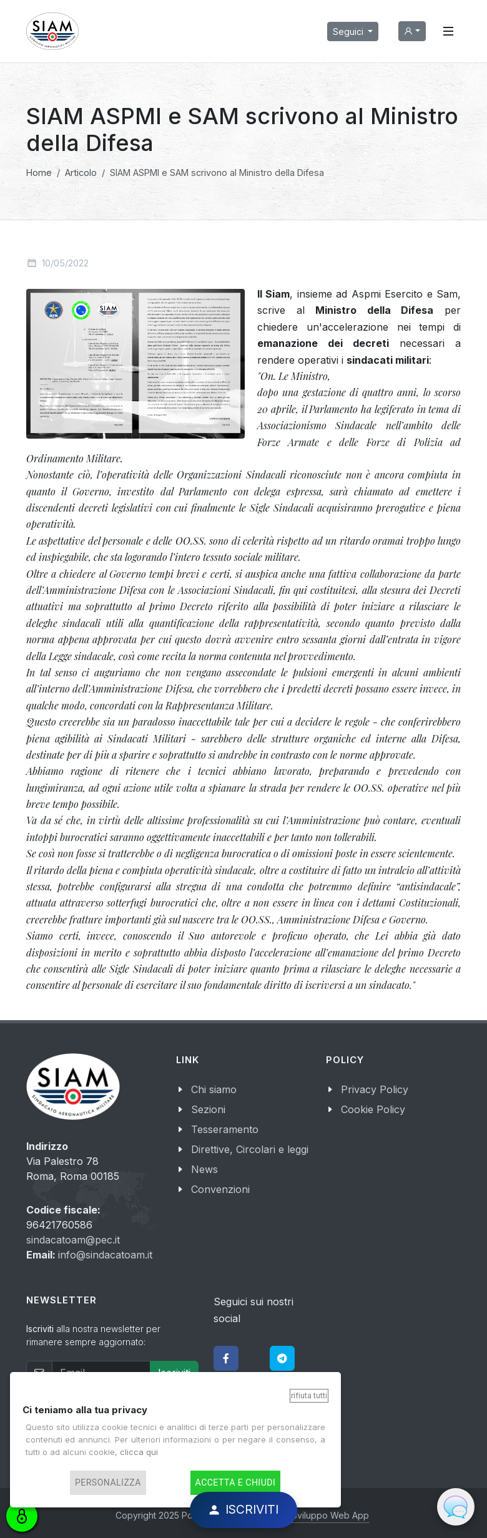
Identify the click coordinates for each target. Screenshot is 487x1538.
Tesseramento (224, 1129)
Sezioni (208, 1109)
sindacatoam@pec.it (73, 1240)
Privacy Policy (374, 1089)
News (204, 1169)
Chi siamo (214, 1089)
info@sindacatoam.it (105, 1254)
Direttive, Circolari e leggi (249, 1149)
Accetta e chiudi (235, 1483)
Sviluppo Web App (330, 1515)
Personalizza (108, 1483)
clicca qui (139, 1452)
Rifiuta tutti (309, 1395)
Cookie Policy (373, 1109)
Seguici (349, 31)
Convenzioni (220, 1189)
